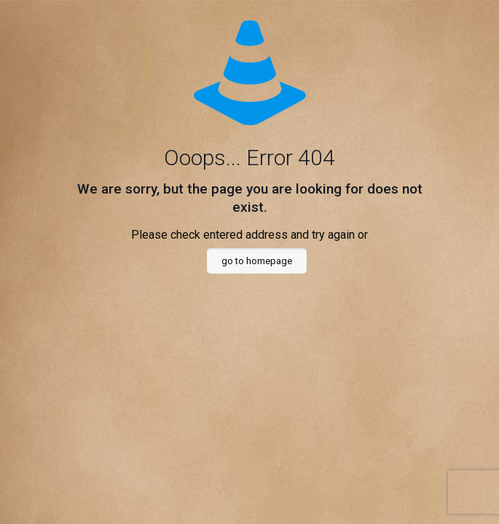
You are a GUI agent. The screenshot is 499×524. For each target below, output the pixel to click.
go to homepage (256, 260)
